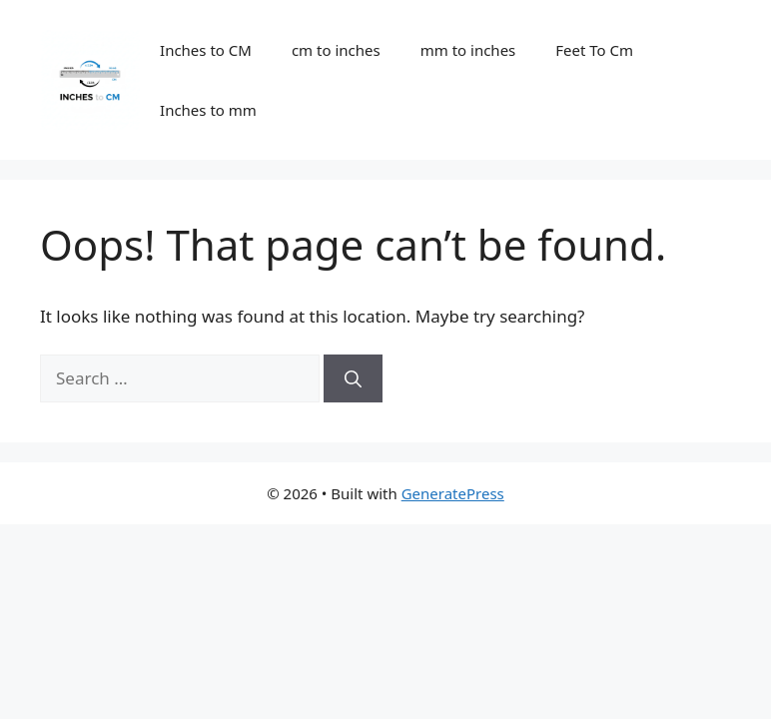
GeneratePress (452, 493)
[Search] (353, 378)
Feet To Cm (594, 50)
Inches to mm (208, 110)
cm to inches (336, 50)
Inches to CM (206, 50)
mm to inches (468, 50)
